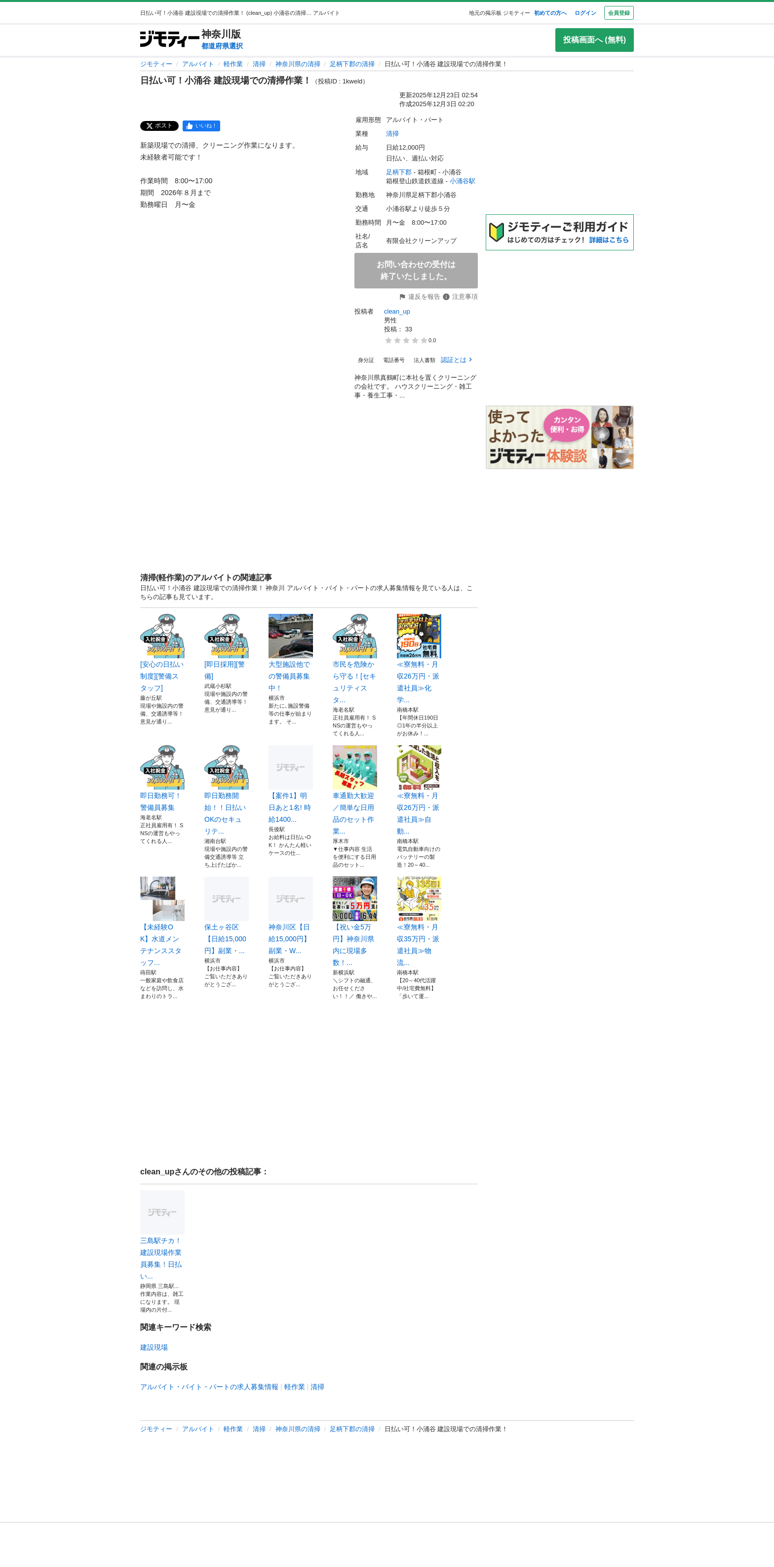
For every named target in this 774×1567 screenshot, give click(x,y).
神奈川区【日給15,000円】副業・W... (291, 916)
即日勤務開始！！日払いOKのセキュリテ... (226, 790)
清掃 (259, 64)
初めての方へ (550, 13)
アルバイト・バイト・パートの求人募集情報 (209, 1387)
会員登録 (619, 13)
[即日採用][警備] (226, 647)
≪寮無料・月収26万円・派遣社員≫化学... (419, 659)
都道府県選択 (222, 46)
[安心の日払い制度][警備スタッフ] (162, 653)
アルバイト (198, 64)
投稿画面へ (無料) (594, 40)
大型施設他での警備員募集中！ (291, 653)
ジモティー (156, 64)
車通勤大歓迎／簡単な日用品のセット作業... (355, 790)
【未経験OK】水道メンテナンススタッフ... (162, 921)
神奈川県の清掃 (297, 64)
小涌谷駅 (462, 181)
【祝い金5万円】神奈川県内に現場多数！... (355, 921)
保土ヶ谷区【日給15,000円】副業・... (226, 916)
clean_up (397, 311)
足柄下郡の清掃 (352, 64)
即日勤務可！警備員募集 (162, 778)
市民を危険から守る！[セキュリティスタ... (355, 659)
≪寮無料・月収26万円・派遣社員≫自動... (419, 790)
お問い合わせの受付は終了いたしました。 (416, 270)
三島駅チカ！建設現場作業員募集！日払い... (162, 1235)
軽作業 (233, 64)
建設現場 (154, 1347)
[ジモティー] (169, 40)
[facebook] (201, 126)
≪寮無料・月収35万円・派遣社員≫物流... (419, 921)
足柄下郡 (399, 172)
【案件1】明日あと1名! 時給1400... (291, 784)
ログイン (585, 13)
